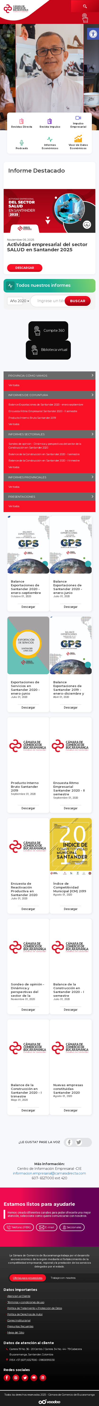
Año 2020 (16, 301)
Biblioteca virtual (48, 350)
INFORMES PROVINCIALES (27, 477)
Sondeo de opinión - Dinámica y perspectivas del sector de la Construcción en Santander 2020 (45, 445)
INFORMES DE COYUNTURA (28, 395)
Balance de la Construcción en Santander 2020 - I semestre (44, 454)
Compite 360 (48, 331)
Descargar (28, 607)
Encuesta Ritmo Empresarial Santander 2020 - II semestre (43, 411)
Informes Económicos (50, 143)
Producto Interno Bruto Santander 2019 (32, 417)
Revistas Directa (21, 123)
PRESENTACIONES (21, 496)
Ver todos (14, 385)
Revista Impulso (50, 123)
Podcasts (22, 145)
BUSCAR (77, 301)
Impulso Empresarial (78, 121)
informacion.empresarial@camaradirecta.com (49, 1173)
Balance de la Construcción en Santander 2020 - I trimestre (44, 460)
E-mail (46, 1227)
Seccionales (72, 1227)
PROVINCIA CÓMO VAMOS (27, 375)
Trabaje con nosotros (63, 1278)
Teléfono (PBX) (19, 1227)
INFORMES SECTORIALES (26, 434)
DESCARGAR (24, 268)
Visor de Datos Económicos (78, 142)
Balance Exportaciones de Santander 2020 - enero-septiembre (46, 404)
